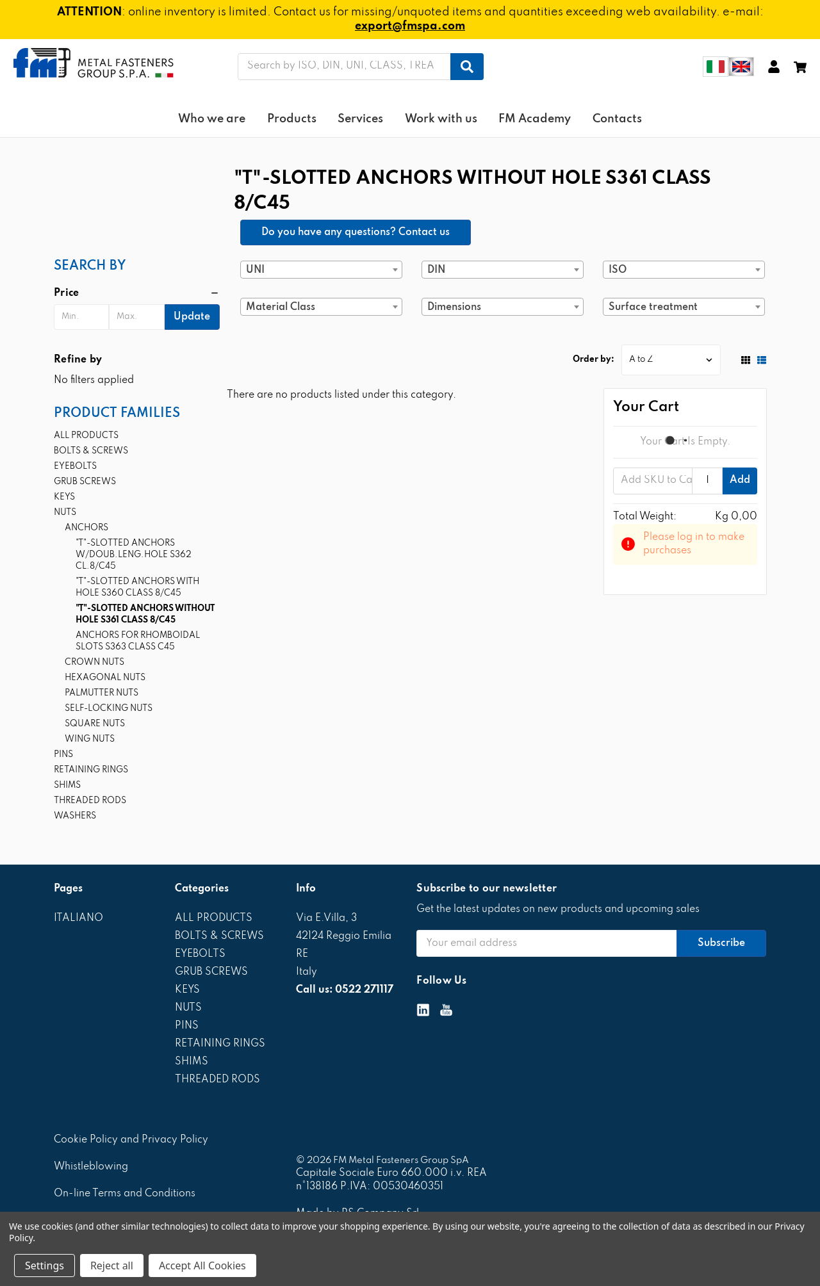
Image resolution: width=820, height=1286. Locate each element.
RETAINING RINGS (91, 770)
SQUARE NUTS (95, 724)
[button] (137, 293)
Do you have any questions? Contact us (355, 232)
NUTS (65, 513)
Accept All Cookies (202, 1265)
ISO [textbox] (618, 270)
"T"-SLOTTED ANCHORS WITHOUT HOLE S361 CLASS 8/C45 (145, 614)
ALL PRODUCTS (86, 436)
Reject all (111, 1265)
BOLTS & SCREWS (91, 451)
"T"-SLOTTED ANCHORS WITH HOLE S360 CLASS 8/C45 (137, 588)
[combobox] (321, 270)
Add (740, 480)
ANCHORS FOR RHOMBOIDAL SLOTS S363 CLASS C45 (138, 641)
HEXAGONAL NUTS (105, 678)
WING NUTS (90, 739)
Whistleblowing (91, 1167)
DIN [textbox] (436, 270)
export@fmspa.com (410, 26)
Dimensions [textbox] (454, 307)
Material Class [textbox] (280, 307)
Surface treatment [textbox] (653, 307)
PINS (63, 755)
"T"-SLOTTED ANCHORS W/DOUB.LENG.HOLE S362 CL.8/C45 (134, 555)
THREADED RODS (90, 801)
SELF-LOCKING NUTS (108, 708)
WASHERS (75, 816)
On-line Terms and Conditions (124, 1194)
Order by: (593, 359)
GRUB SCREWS (85, 482)
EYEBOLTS (75, 466)
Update (192, 317)
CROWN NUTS (94, 662)
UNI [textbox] (255, 270)
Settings (44, 1265)
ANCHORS (86, 528)
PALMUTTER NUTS (101, 693)
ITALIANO (78, 918)
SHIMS (67, 785)
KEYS (64, 497)
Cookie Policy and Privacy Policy (131, 1140)
